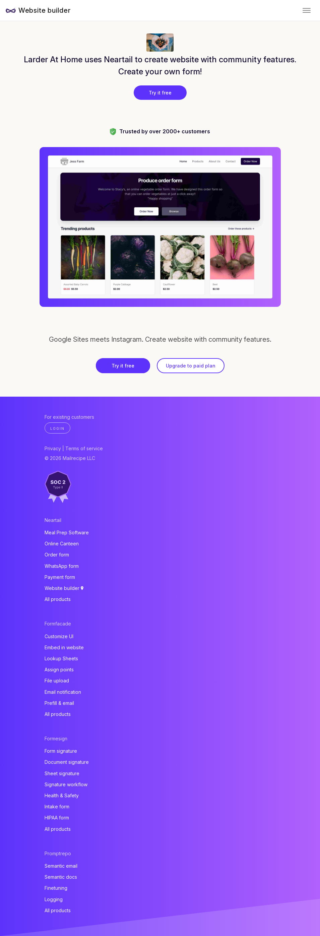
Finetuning (56, 888)
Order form (57, 554)
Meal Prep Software (67, 532)
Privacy (53, 448)
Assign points (59, 669)
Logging (54, 899)
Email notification (63, 692)
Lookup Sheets (61, 658)
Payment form (60, 577)
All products (58, 599)
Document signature (67, 762)
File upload (57, 680)
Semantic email (61, 866)
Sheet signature (62, 773)
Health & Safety (62, 795)
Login (57, 428)
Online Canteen (62, 543)
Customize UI (59, 636)
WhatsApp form (62, 566)
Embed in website (64, 647)
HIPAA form (57, 817)
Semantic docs (61, 877)
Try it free (160, 92)
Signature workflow (66, 784)
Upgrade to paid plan (190, 366)
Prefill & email (59, 703)
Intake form (57, 806)
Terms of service (84, 448)
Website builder (44, 10)
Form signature (61, 751)
